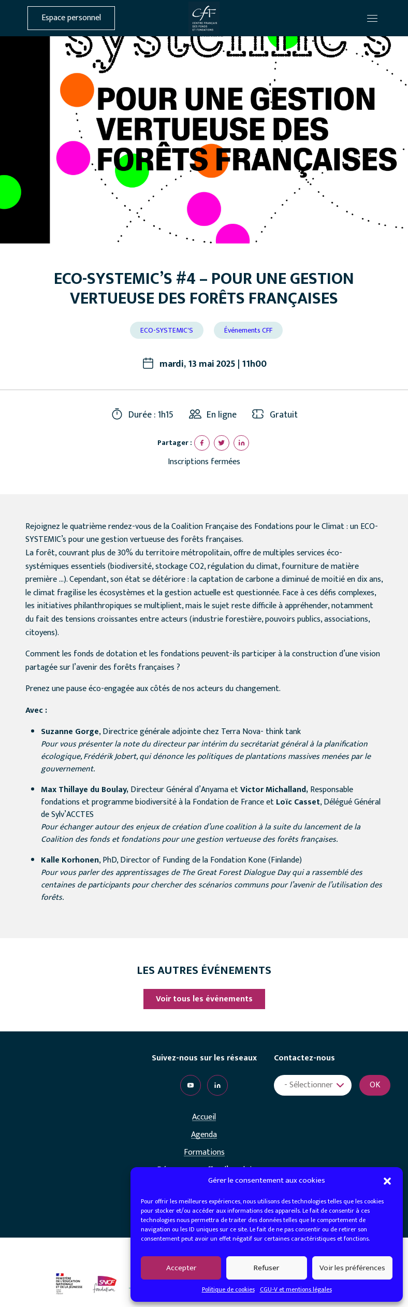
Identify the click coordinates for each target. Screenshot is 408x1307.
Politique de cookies (228, 1289)
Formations (204, 1152)
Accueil (204, 1117)
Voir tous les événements (204, 999)
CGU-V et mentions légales (296, 1289)
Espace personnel (71, 18)
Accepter (181, 1267)
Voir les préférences (352, 1267)
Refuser (266, 1267)
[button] (387, 1180)
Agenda (204, 1135)
